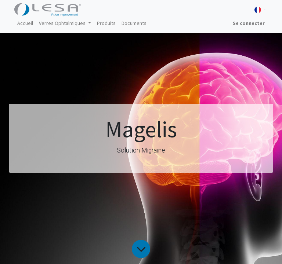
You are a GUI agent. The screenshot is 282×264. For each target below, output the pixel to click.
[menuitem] (25, 23)
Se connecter (249, 23)
